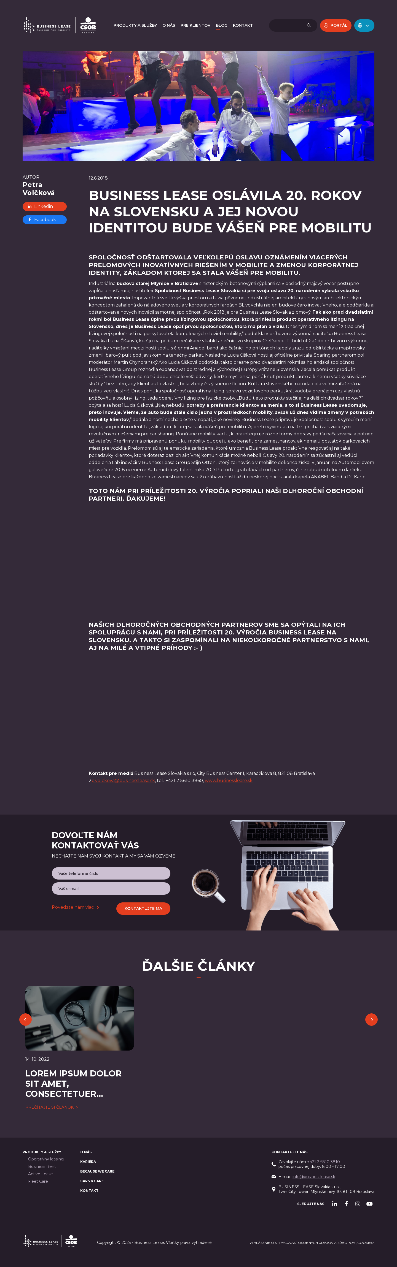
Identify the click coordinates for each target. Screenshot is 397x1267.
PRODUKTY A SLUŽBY (42, 1152)
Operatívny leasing (46, 1159)
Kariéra (88, 1162)
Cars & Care (92, 1181)
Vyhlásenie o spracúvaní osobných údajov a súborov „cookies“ (312, 1243)
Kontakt (89, 1191)
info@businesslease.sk (314, 1176)
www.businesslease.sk (229, 780)
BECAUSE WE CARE (97, 1171)
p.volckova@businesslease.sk (123, 780)
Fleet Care (38, 1181)
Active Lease (40, 1174)
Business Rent (42, 1166)
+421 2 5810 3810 (323, 1161)
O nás (86, 1152)
